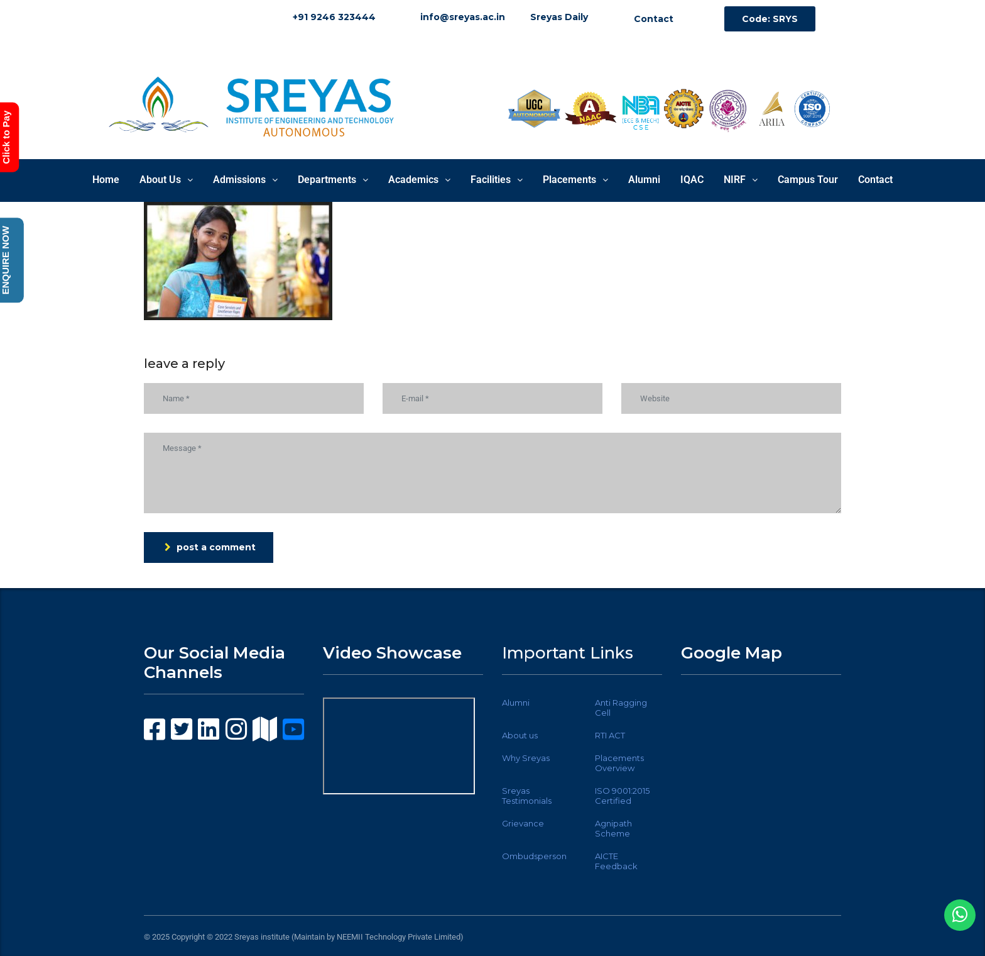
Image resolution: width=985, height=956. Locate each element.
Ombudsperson (534, 856)
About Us (166, 180)
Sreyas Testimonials (527, 796)
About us (520, 735)
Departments (333, 180)
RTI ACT (610, 735)
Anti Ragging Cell (621, 708)
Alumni (644, 180)
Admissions (245, 180)
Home (105, 180)
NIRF (741, 180)
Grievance (523, 823)
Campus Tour (808, 180)
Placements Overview (619, 763)
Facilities (497, 180)
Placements (575, 180)
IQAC (692, 180)
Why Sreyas (526, 758)
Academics (419, 180)
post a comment (210, 547)
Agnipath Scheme (613, 828)
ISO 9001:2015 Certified (622, 796)
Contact (875, 180)
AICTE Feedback (616, 861)
